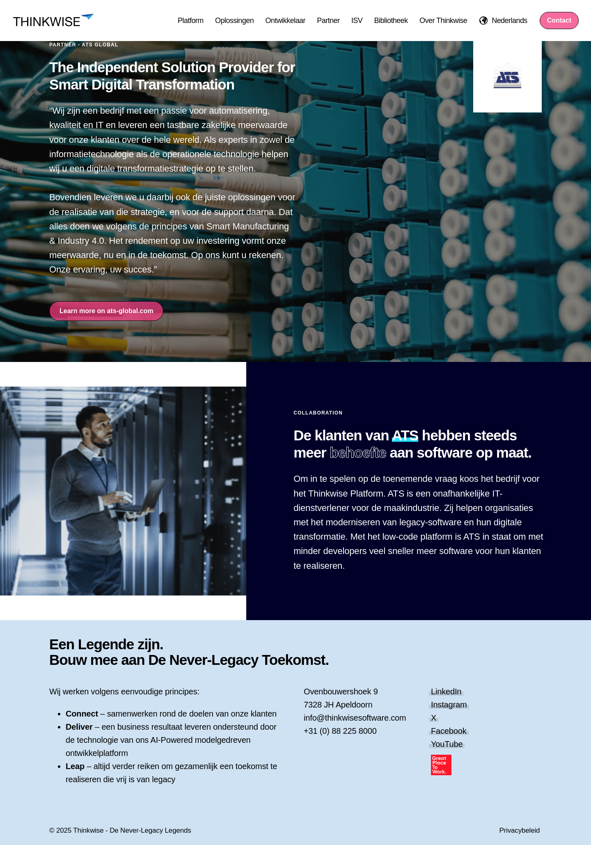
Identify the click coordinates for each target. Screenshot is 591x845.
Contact (559, 20)
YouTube (447, 744)
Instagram (449, 704)
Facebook (449, 730)
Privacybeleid (519, 830)
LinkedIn (446, 691)
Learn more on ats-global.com (106, 310)
